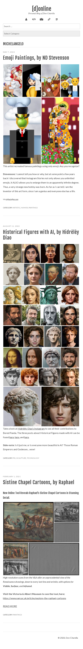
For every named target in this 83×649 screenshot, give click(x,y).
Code (34, 18)
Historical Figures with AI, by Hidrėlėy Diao (41, 235)
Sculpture (21, 458)
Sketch (49, 18)
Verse (56, 18)
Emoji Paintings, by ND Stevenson (36, 58)
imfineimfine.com (12, 199)
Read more (10, 606)
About (26, 18)
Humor (24, 208)
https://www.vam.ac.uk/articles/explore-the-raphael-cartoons (34, 598)
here (11, 437)
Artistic (16, 208)
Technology (33, 458)
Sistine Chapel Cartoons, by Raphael (38, 482)
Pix (41, 18)
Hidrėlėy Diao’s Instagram (31, 428)
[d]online (41, 9)
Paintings (33, 208)
